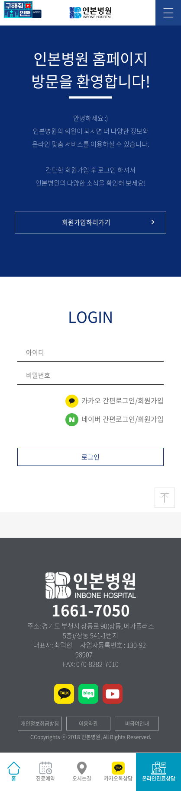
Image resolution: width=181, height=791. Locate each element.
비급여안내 (137, 723)
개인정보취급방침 (40, 723)
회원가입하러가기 (109, 222)
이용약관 (88, 723)
